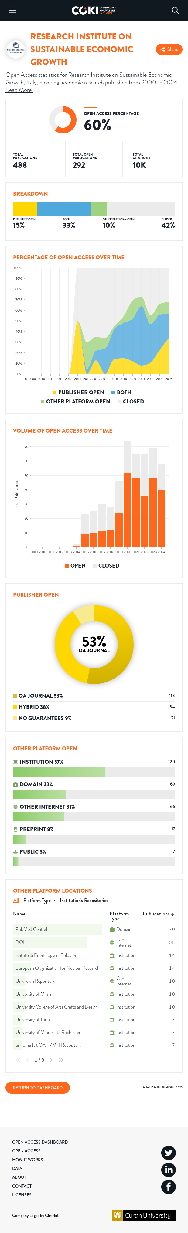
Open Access (26, 1151)
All (16, 900)
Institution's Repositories (84, 900)
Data (17, 1168)
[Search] (175, 10)
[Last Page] (61, 1060)
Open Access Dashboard (40, 1142)
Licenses (22, 1195)
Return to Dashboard (38, 1088)
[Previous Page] (27, 1060)
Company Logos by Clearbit (35, 1215)
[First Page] (18, 1060)
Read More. (19, 90)
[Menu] (13, 10)
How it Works (27, 1160)
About (19, 1177)
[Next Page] (51, 1060)
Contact (22, 1186)
